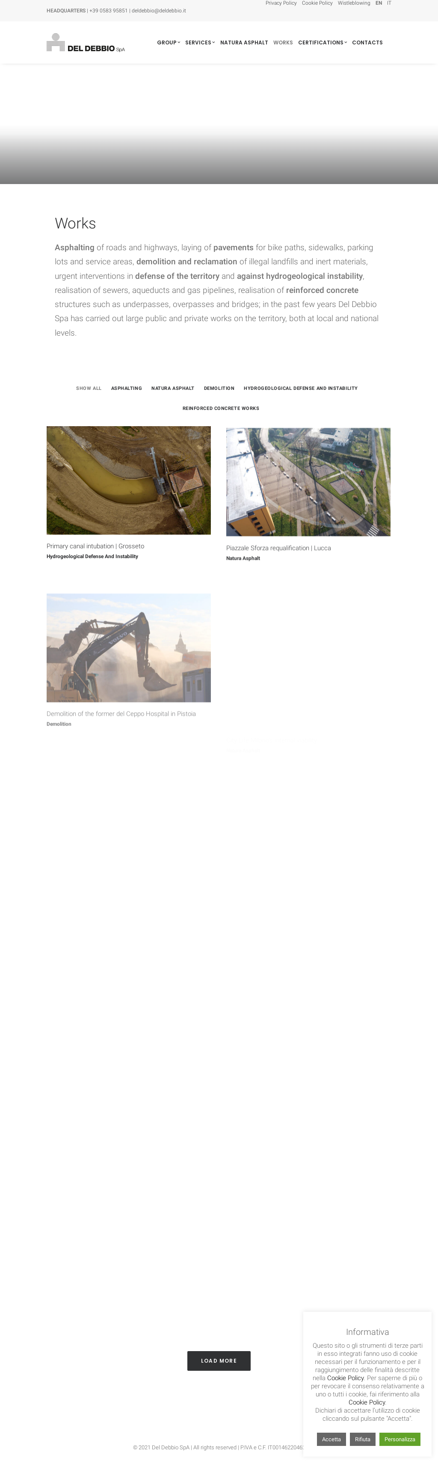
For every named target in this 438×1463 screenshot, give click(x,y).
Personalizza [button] (400, 1439)
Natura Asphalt (244, 42)
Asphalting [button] (126, 388)
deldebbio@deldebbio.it (159, 11)
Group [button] (168, 42)
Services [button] (200, 42)
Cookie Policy (317, 3)
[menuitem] (282, 3)
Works (283, 42)
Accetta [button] (331, 1439)
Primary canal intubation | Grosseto (95, 554)
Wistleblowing (354, 3)
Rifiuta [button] (362, 1439)
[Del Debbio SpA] (85, 42)
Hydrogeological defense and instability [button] (301, 388)
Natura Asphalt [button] (173, 388)
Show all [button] (88, 388)
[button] (129, 487)
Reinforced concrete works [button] (221, 408)
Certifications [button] (322, 42)
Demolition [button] (219, 388)
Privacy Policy (281, 3)
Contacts (367, 42)
